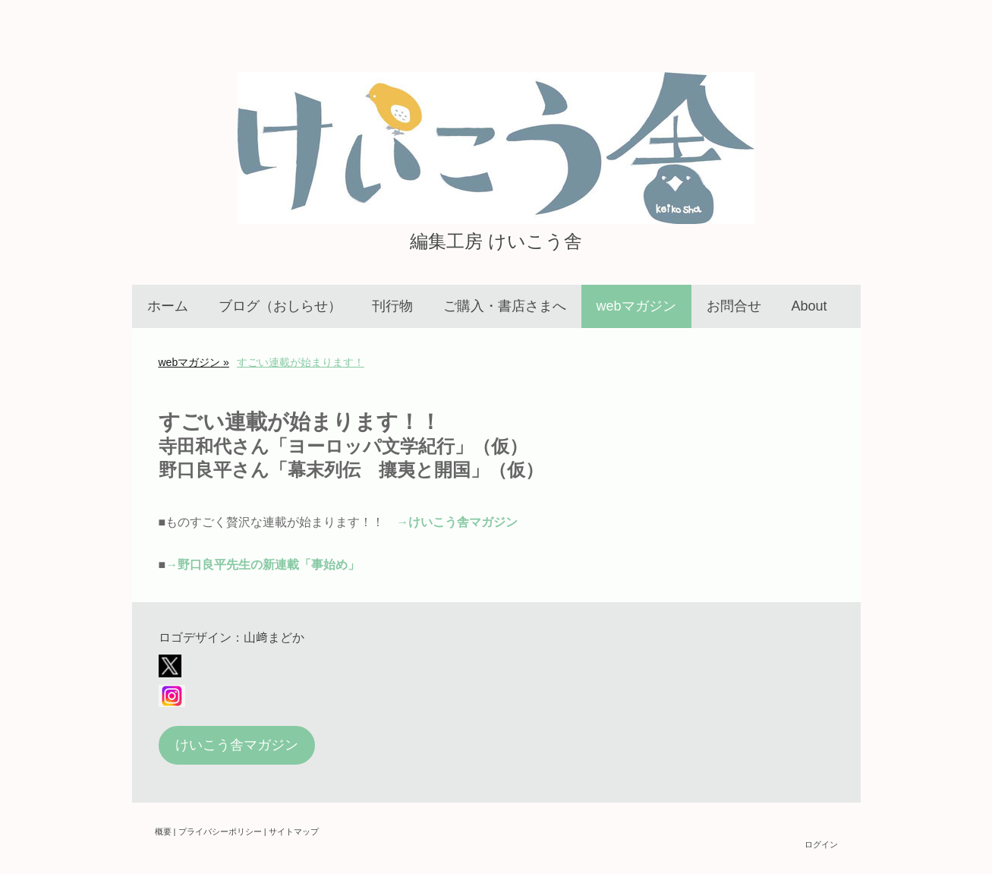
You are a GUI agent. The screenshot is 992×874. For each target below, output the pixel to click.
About (809, 306)
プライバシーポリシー (220, 831)
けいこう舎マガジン (236, 745)
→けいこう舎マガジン (457, 522)
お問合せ (734, 306)
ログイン (821, 844)
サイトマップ (294, 831)
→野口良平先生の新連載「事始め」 (262, 564)
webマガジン (636, 306)
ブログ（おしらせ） (280, 306)
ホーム (167, 306)
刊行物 (392, 306)
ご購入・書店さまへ (504, 306)
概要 (163, 831)
